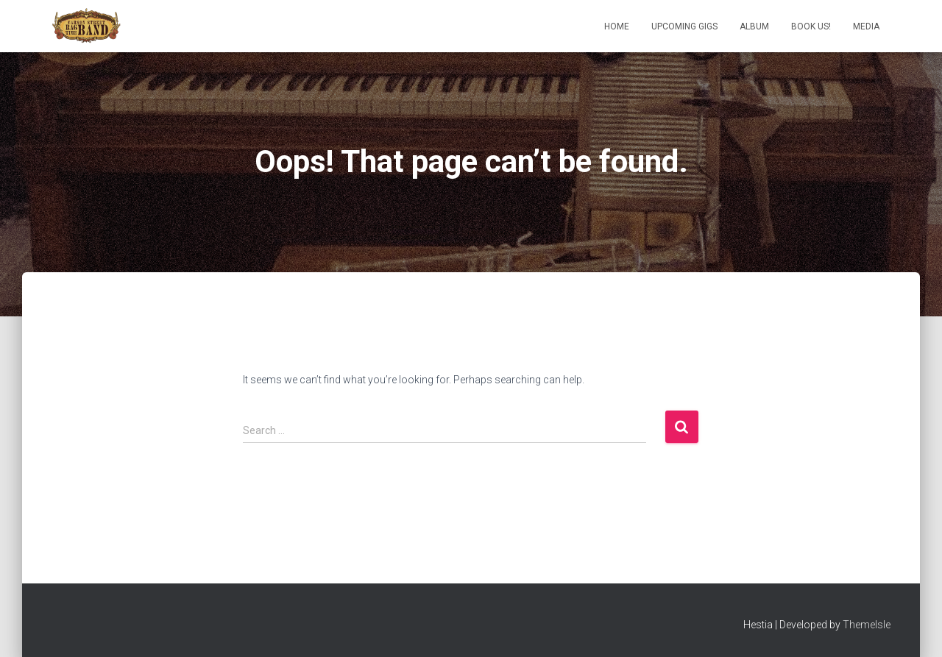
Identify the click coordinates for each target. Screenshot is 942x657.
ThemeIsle (866, 625)
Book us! (811, 26)
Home (616, 26)
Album (754, 26)
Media (866, 26)
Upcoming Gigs (684, 26)
